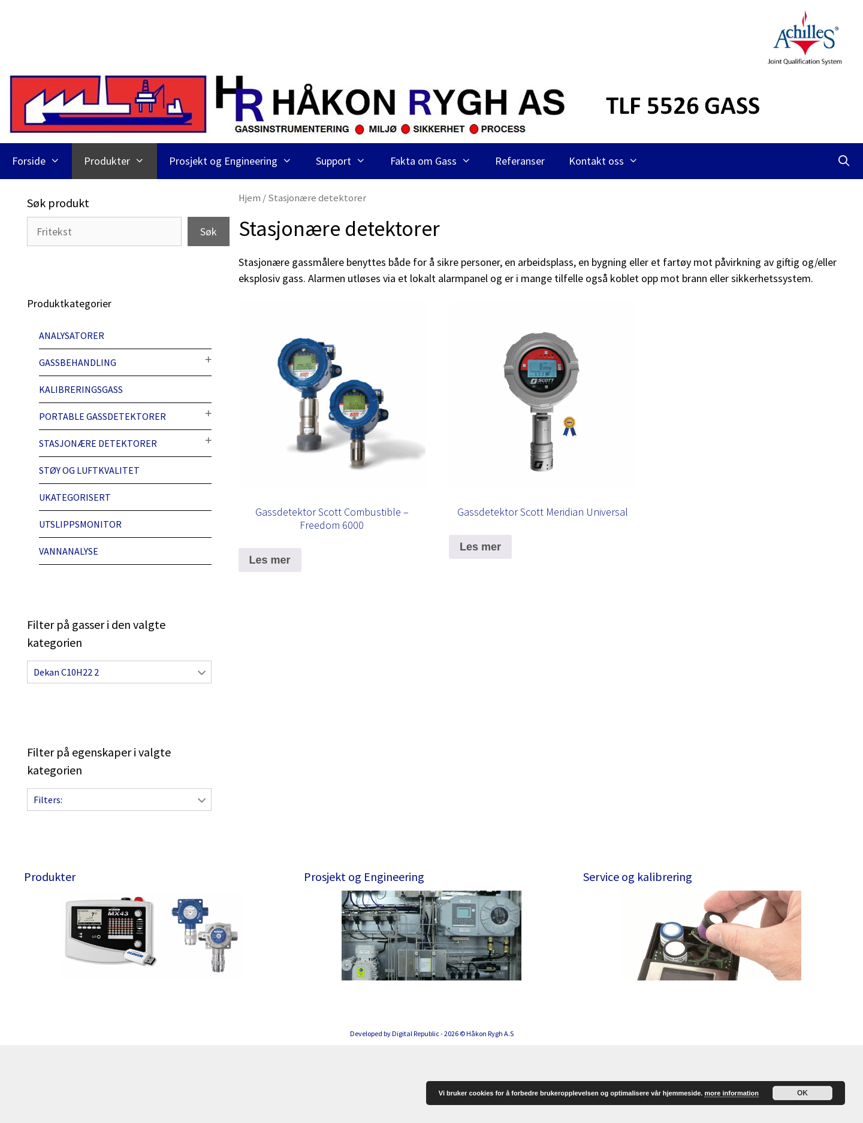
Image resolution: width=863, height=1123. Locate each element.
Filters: (48, 800)
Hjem (250, 198)
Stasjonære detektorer (98, 443)
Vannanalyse (68, 551)
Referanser (520, 161)
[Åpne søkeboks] (844, 161)
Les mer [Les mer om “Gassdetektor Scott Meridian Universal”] (480, 547)
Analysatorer (71, 335)
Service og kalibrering (637, 876)
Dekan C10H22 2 (66, 672)
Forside (42, 161)
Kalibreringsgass (81, 389)
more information (731, 1093)
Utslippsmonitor (80, 524)
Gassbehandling (77, 362)
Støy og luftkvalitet (89, 470)
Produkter (120, 161)
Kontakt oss (609, 161)
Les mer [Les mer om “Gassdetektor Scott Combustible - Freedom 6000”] (270, 560)
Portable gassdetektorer (102, 416)
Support (347, 161)
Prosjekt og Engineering (236, 161)
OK (802, 1093)
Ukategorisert (75, 497)
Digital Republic (415, 1111)
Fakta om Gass (436, 161)
